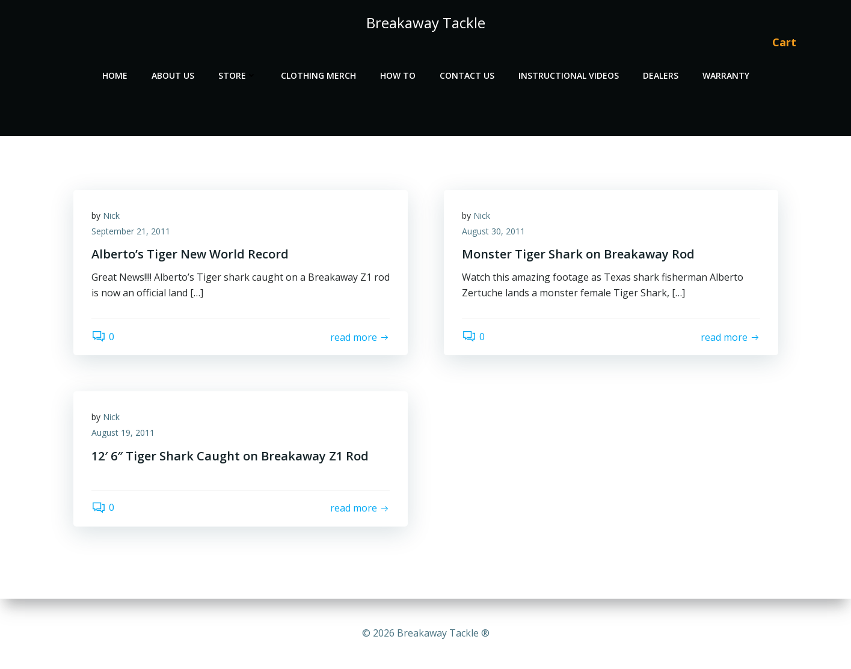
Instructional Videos (568, 75)
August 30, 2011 (493, 231)
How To (398, 75)
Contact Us (467, 75)
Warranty (725, 75)
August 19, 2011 (123, 432)
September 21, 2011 (130, 231)
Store (237, 75)
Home (114, 75)
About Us (173, 75)
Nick (111, 215)
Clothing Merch (318, 75)
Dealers (660, 75)
